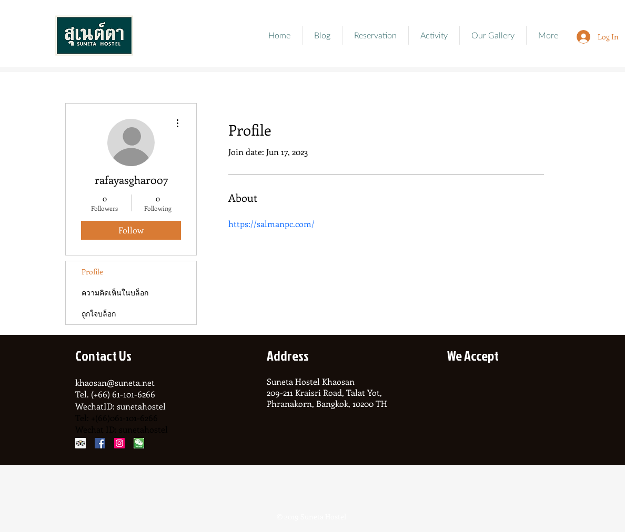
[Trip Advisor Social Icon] (80, 443)
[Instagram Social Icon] (119, 443)
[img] (460, 395)
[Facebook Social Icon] (100, 443)
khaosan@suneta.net (115, 382)
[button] (493, 35)
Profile (92, 272)
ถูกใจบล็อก (99, 314)
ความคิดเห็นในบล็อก (115, 293)
